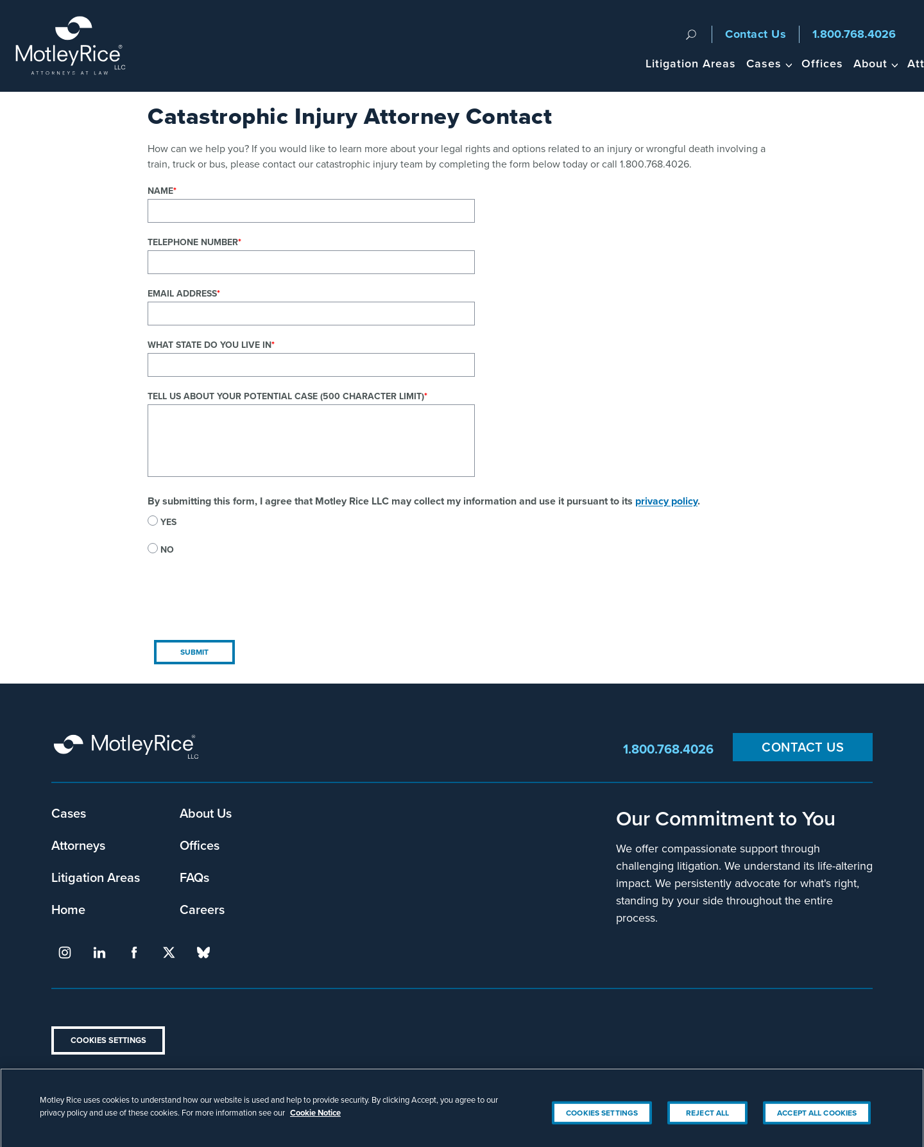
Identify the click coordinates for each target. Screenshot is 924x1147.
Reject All (707, 1127)
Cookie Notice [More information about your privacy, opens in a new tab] (315, 1127)
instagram (64, 952)
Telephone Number (193, 242)
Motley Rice (128, 749)
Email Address (182, 293)
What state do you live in (209, 344)
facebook (134, 952)
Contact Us (755, 34)
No (167, 549)
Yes (168, 521)
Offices (673, 63)
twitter (168, 952)
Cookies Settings (108, 1040)
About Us (206, 813)
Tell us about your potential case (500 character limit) (286, 396)
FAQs (194, 877)
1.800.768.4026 (854, 34)
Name (160, 190)
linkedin (99, 952)
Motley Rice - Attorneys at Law (78, 46)
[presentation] (245, 608)
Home (68, 909)
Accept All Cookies (817, 1127)
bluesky (203, 952)
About (721, 63)
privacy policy (666, 501)
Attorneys (786, 63)
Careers (202, 909)
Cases (614, 63)
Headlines (852, 63)
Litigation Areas (541, 63)
